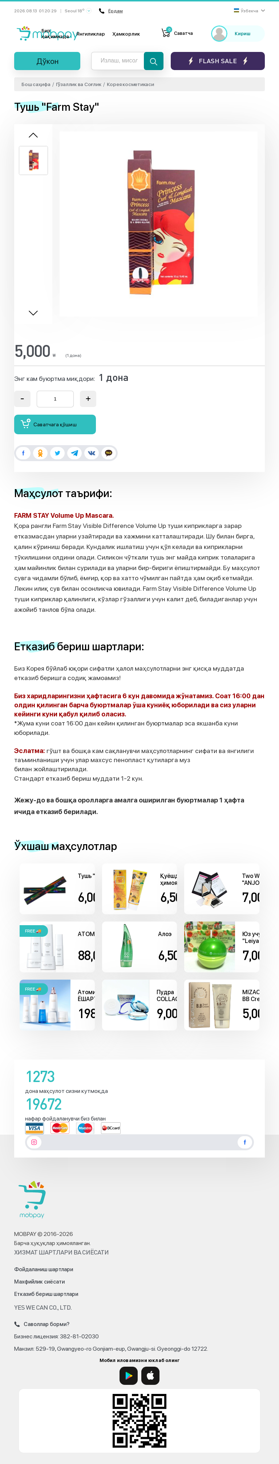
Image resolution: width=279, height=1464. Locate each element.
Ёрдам (111, 11)
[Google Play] (129, 1376)
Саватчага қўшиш (49, 423)
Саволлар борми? (41, 1324)
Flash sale (218, 60)
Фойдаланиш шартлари (43, 1269)
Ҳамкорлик (126, 34)
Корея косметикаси (130, 84)
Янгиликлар (90, 34)
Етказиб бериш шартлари (46, 1294)
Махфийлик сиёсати (39, 1281)
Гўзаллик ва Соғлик (78, 84)
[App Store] (150, 1376)
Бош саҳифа (35, 84)
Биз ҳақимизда (55, 33)
